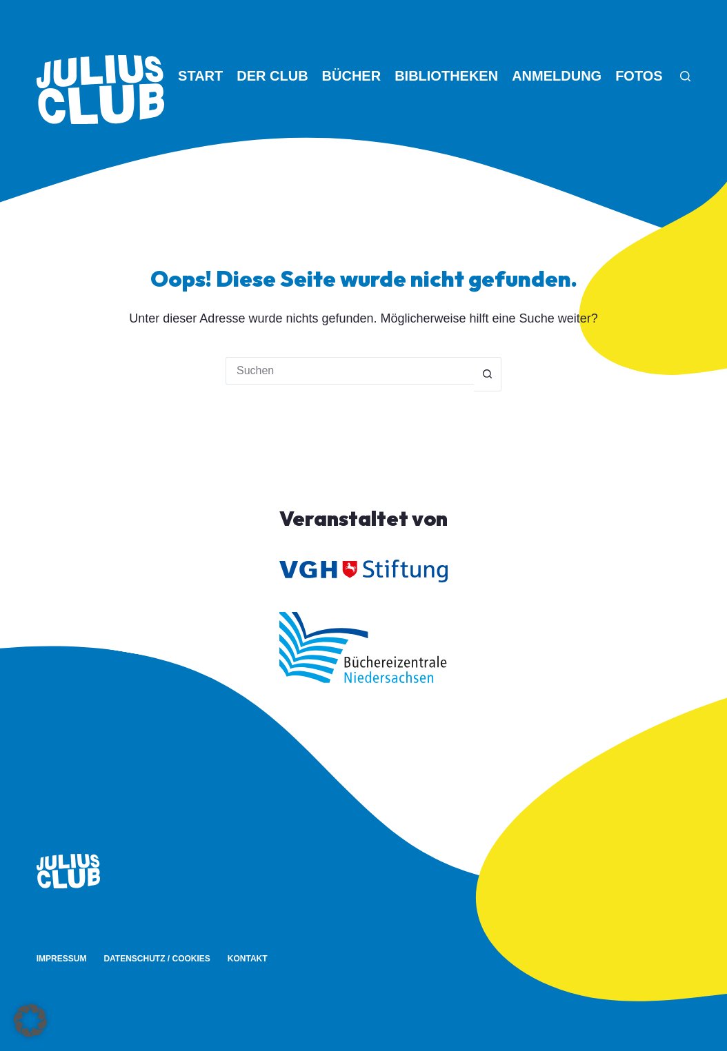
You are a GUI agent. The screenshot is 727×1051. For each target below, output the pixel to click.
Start (200, 75)
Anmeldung (556, 75)
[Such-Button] (487, 374)
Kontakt (248, 958)
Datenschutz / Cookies (156, 958)
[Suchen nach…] (350, 371)
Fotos (639, 75)
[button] (30, 1020)
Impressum (62, 958)
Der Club (272, 75)
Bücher (351, 75)
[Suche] (685, 76)
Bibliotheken (446, 75)
